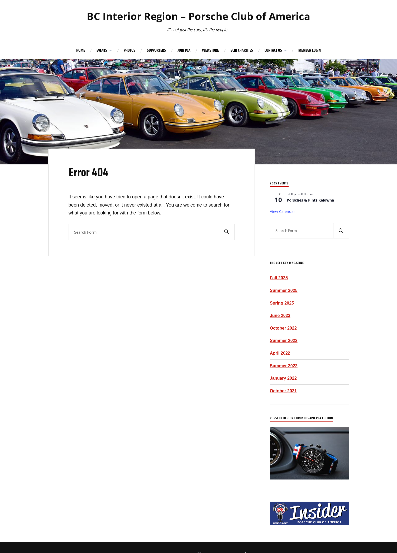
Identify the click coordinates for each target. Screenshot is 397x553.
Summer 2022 (284, 340)
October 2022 (283, 328)
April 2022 (280, 353)
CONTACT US (273, 50)
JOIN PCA (184, 50)
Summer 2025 (284, 290)
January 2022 (283, 378)
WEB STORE (210, 50)
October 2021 (283, 390)
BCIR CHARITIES (242, 50)
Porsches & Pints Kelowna (310, 200)
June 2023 (280, 315)
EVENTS (102, 50)
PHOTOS (129, 50)
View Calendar (282, 211)
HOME (80, 50)
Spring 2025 (282, 303)
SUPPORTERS (156, 50)
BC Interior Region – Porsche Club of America (198, 16)
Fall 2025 (279, 277)
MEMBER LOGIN (309, 50)
